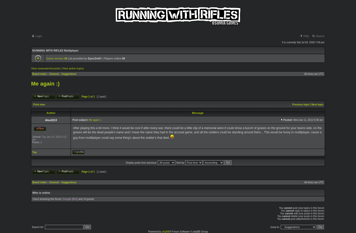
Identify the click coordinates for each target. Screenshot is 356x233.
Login (37, 36)
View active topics (73, 68)
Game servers (56, 58)
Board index (39, 74)
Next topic (317, 104)
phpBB (165, 231)
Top (34, 152)
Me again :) (45, 84)
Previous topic (301, 104)
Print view (39, 104)
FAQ (304, 36)
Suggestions (68, 74)
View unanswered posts (45, 68)
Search (318, 36)
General (54, 74)
